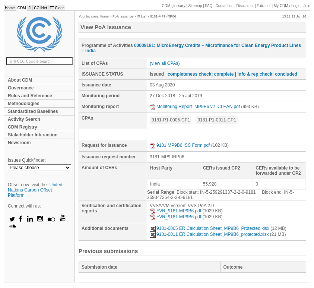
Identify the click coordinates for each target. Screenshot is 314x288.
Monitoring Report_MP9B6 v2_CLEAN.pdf (195, 106)
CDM (22, 8)
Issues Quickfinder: (27, 160)
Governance (21, 88)
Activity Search (24, 119)
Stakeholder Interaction (32, 134)
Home (10, 8)
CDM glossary (173, 6)
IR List (141, 16)
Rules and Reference (30, 95)
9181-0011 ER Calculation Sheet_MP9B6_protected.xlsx (209, 234)
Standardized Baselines (33, 111)
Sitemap (195, 6)
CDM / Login (287, 6)
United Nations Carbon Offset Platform (35, 190)
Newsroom (19, 142)
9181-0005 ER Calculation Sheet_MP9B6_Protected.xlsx (209, 228)
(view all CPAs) (165, 63)
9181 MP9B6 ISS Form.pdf (180, 145)
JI (29, 8)
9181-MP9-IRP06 (163, 16)
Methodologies (23, 103)
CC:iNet (40, 8)
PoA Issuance (122, 16)
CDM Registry (22, 127)
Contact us (225, 6)
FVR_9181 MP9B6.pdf (175, 210)
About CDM (20, 80)
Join (307, 6)
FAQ (208, 6)
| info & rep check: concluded (266, 74)
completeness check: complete (201, 74)
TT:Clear (57, 8)
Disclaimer (245, 6)
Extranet (263, 6)
